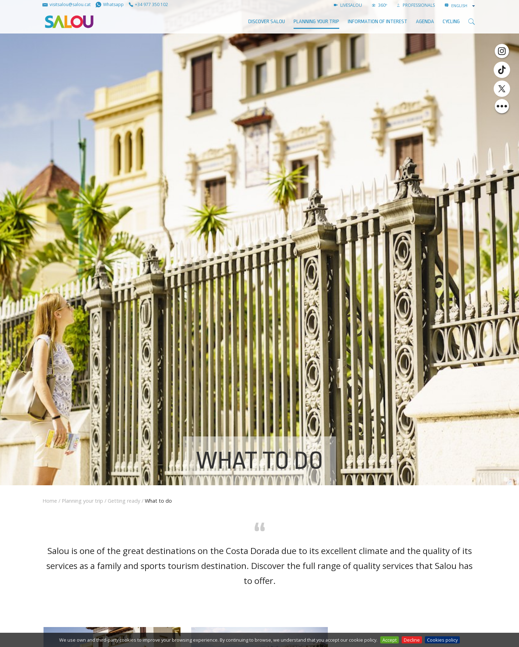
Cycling (451, 22)
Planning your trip (316, 22)
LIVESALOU (348, 5)
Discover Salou (266, 22)
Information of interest (377, 22)
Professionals (416, 5)
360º (379, 5)
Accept (389, 640)
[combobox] (463, 5)
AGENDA (425, 22)
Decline (412, 640)
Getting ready (124, 500)
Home (49, 500)
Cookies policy (442, 640)
